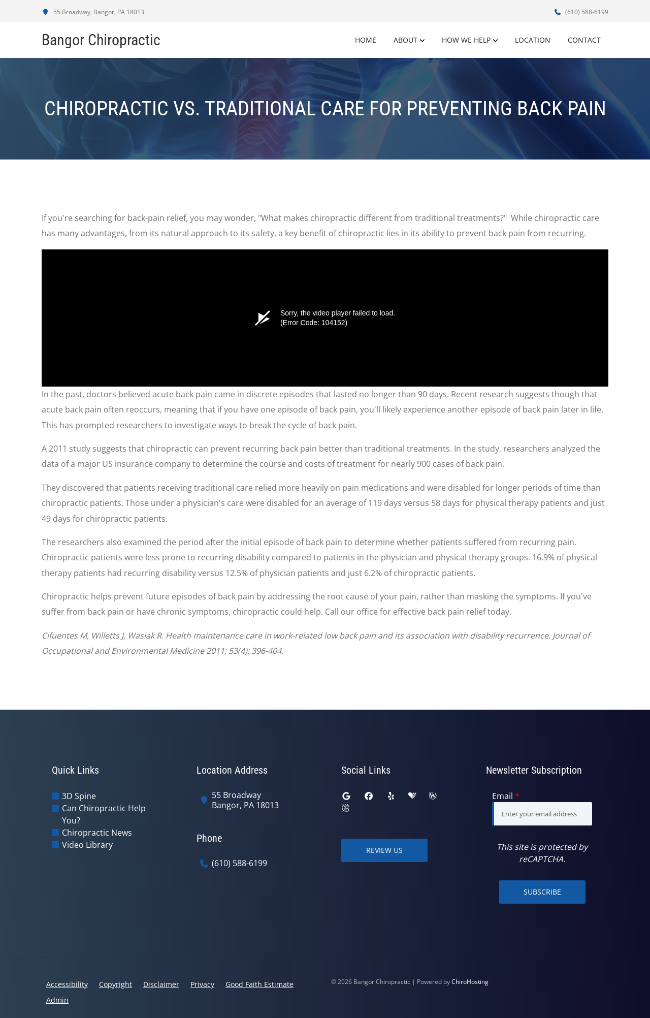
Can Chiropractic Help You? (104, 814)
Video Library (87, 844)
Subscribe (542, 892)
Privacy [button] (202, 984)
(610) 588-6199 (581, 12)
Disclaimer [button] (161, 984)
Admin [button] (57, 1000)
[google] (346, 796)
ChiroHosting (470, 981)
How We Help (466, 40)
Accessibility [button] (67, 984)
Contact (584, 40)
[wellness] (433, 796)
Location (532, 40)
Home (365, 40)
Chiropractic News (97, 832)
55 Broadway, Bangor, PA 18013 (93, 12)
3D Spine (79, 796)
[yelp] (391, 796)
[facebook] (369, 796)
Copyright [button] (115, 984)
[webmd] (345, 808)
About (405, 40)
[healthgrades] (412, 796)
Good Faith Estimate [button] (259, 984)
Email (505, 796)
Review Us (384, 850)
